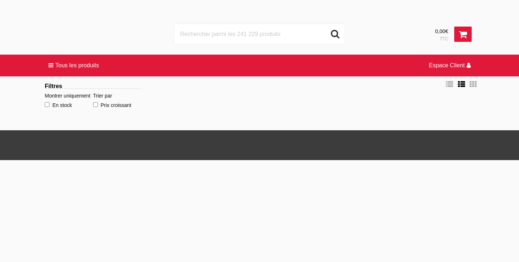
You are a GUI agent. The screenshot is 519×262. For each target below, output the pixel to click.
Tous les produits (73, 65)
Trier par (102, 96)
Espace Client (450, 65)
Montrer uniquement (67, 96)
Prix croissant (112, 105)
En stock (58, 105)
